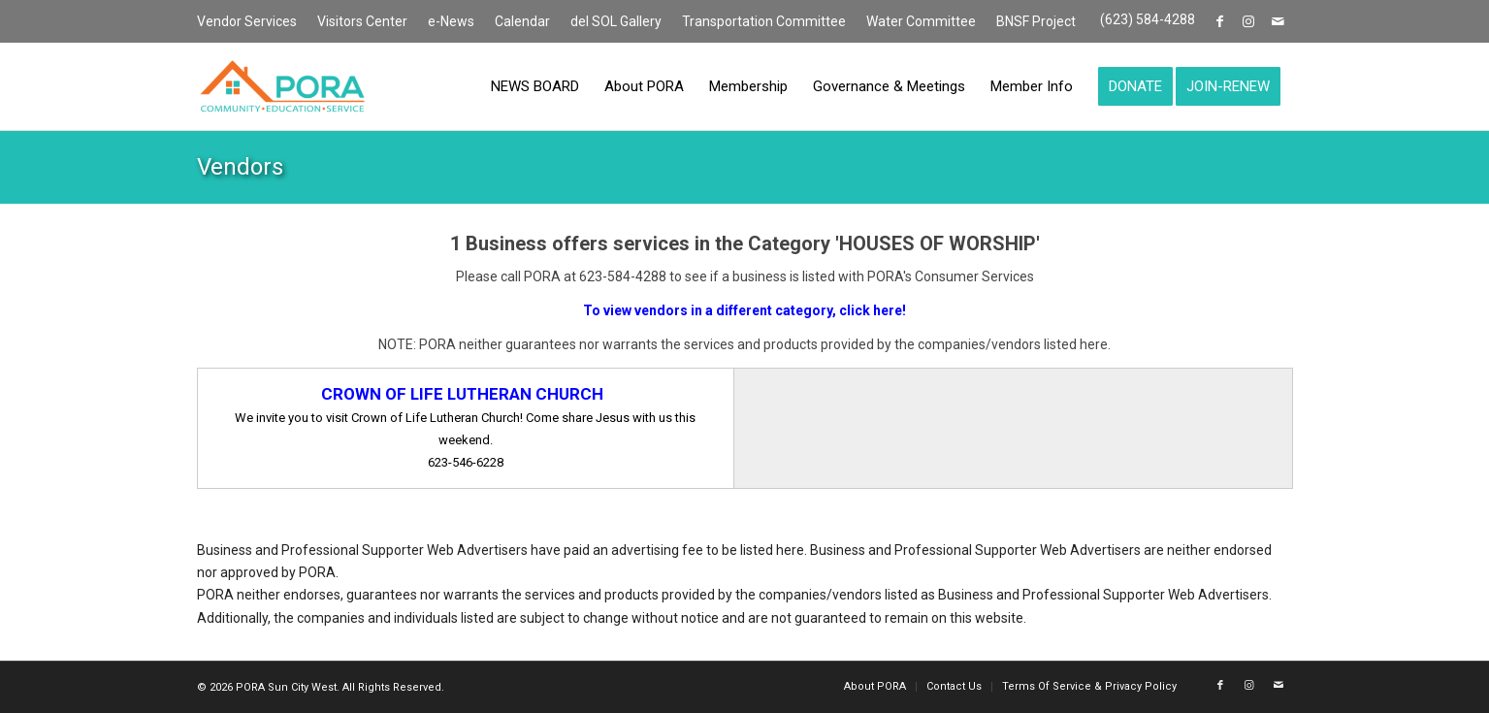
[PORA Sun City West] (282, 86)
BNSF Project (1036, 21)
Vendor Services (247, 21)
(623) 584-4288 (1147, 19)
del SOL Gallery (616, 21)
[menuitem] (252, 22)
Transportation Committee (764, 21)
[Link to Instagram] (1249, 21)
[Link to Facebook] (1220, 21)
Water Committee (921, 21)
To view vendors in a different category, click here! (744, 310)
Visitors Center (362, 21)
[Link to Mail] (1278, 21)
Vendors (240, 166)
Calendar (522, 21)
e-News (451, 21)
